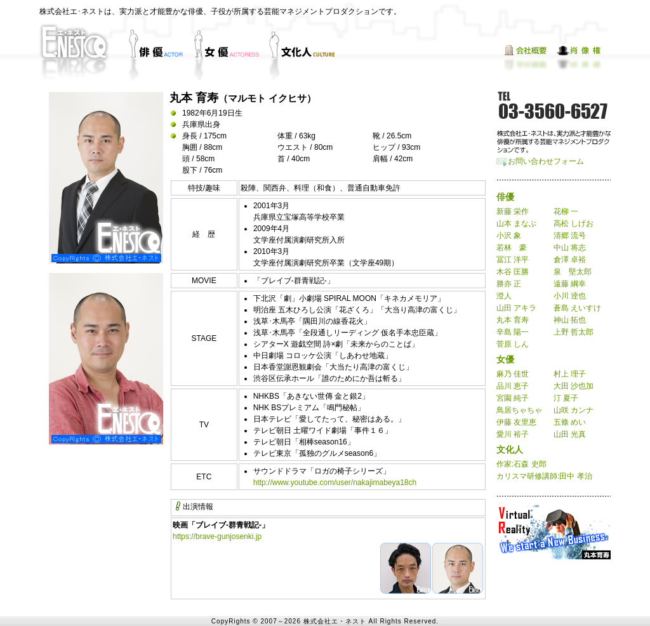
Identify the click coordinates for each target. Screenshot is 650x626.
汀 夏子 (566, 398)
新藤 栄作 (512, 211)
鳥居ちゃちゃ (519, 410)
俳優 (505, 197)
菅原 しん (512, 344)
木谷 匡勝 (512, 271)
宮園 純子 (512, 398)
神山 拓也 (570, 320)
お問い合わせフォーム (546, 161)
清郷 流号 (570, 235)
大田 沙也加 (574, 386)
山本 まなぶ (516, 223)
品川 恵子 (512, 386)
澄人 (504, 295)
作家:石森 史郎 (521, 464)
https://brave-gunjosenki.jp (217, 536)
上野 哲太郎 (574, 332)
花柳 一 (566, 211)
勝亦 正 (508, 283)
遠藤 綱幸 (570, 283)
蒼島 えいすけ (577, 307)
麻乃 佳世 (512, 374)
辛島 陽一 (512, 332)
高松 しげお (574, 223)
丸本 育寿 (512, 320)
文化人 (509, 449)
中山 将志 (570, 247)
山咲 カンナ (574, 410)
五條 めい (570, 422)
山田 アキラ (516, 307)
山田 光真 (570, 434)
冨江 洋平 (512, 259)
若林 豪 (511, 247)
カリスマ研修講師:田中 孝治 (544, 476)
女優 (505, 359)
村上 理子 (570, 374)
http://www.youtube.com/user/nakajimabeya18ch (334, 482)
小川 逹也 (570, 295)
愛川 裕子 (512, 434)
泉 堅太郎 (573, 271)
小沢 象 (508, 235)
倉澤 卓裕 (570, 259)
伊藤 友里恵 (516, 422)
